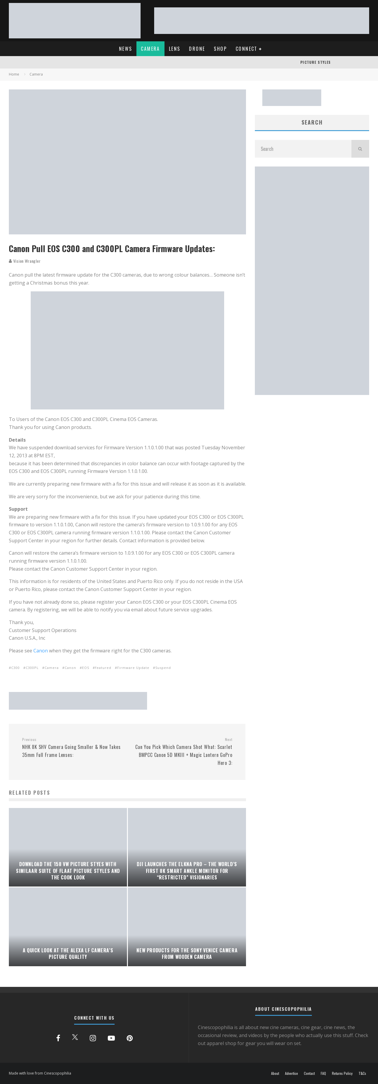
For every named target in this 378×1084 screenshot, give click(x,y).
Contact (309, 1073)
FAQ (323, 1073)
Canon (40, 650)
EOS (85, 667)
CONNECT (247, 48)
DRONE (197, 48)
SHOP (220, 48)
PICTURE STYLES (315, 62)
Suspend (163, 667)
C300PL (32, 667)
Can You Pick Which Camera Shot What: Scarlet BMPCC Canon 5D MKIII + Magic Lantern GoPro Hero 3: (182, 751)
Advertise (291, 1073)
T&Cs (362, 1073)
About (275, 1073)
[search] (360, 149)
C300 (15, 667)
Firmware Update (133, 667)
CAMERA (150, 48)
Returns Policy (342, 1073)
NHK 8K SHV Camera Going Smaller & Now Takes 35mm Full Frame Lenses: (72, 747)
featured (103, 667)
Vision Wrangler (24, 261)
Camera (52, 667)
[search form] (303, 149)
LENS (174, 48)
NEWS (125, 48)
